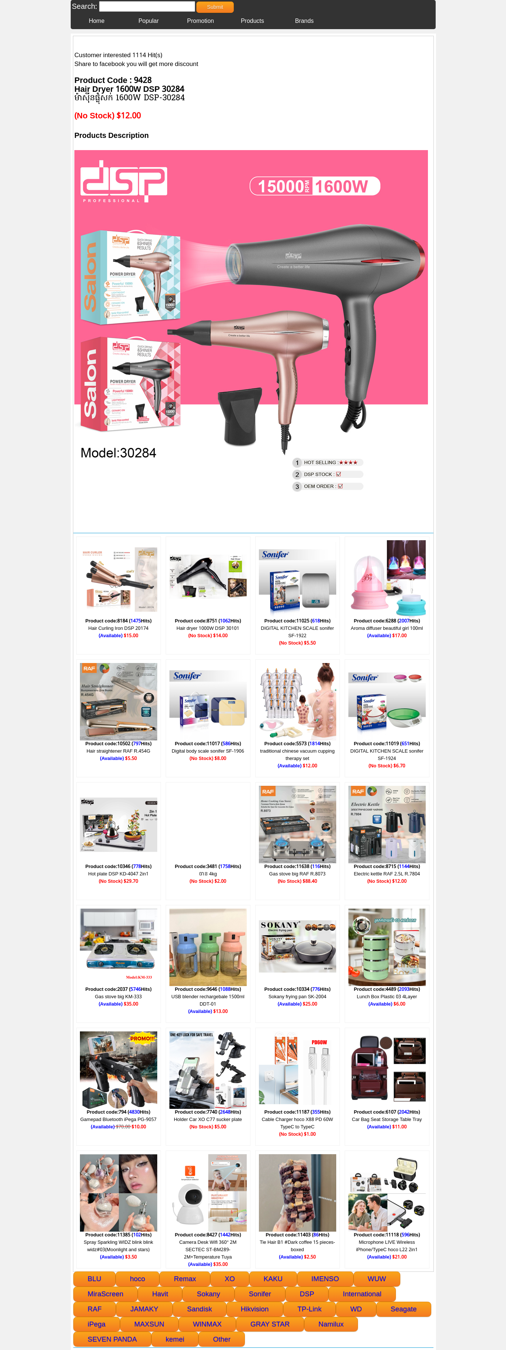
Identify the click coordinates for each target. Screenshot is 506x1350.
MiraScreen (105, 1294)
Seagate (404, 1309)
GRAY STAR (270, 1324)
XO (230, 1279)
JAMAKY (144, 1309)
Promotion (200, 21)
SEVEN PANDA (112, 1339)
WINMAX (207, 1324)
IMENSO (325, 1279)
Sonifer (260, 1294)
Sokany (208, 1294)
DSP (307, 1294)
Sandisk (199, 1309)
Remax (185, 1279)
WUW (377, 1279)
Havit (160, 1294)
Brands (304, 21)
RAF (95, 1309)
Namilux (331, 1324)
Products (252, 21)
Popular (148, 21)
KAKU (273, 1279)
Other (222, 1339)
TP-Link (309, 1309)
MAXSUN (149, 1324)
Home (97, 21)
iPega (97, 1324)
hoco (137, 1279)
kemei (175, 1339)
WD (356, 1309)
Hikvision (255, 1309)
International (362, 1294)
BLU (94, 1279)
